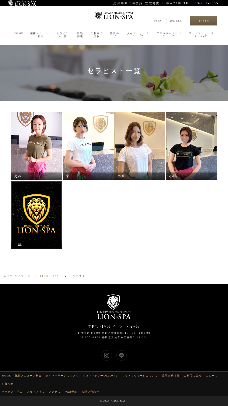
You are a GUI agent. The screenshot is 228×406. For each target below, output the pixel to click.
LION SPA (118, 400)
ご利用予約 (204, 21)
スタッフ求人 (36, 391)
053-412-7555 (120, 326)
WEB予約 (70, 391)
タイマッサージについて (62, 375)
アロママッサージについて (100, 375)
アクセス (158, 21)
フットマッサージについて (140, 375)
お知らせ (8, 383)
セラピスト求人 (12, 391)
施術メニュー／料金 (28, 375)
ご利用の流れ (192, 375)
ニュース (211, 375)
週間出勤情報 (171, 375)
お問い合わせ (176, 21)
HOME (6, 375)
